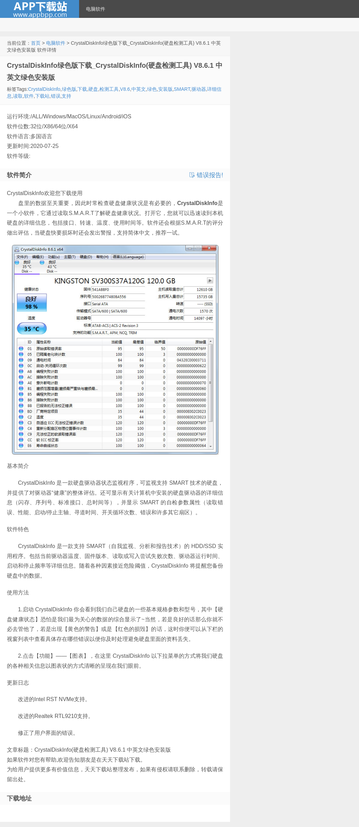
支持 (66, 96)
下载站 (42, 96)
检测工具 (109, 89)
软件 (29, 96)
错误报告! (206, 175)
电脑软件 (95, 9)
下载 (82, 89)
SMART (182, 89)
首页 (36, 43)
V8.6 (125, 89)
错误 (56, 96)
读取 (18, 96)
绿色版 (69, 89)
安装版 (165, 89)
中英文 (138, 89)
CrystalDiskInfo (44, 89)
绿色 (152, 89)
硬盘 (93, 89)
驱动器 (199, 89)
